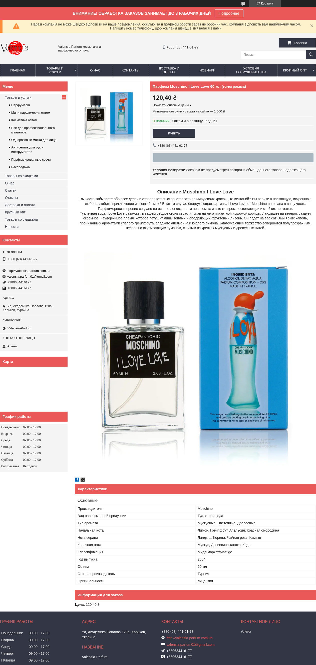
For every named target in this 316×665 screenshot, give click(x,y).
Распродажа (20, 167)
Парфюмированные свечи (31, 159)
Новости (12, 227)
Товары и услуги (55, 70)
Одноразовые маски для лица (34, 140)
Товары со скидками (21, 176)
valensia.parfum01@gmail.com (29, 276)
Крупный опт (295, 70)
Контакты (130, 70)
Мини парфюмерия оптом (30, 112)
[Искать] (311, 54)
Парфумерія (20, 105)
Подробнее (229, 13)
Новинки (207, 70)
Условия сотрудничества (251, 70)
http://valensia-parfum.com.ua (29, 271)
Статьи (10, 190)
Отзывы (11, 198)
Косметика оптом (24, 120)
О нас (95, 70)
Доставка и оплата (169, 70)
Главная (17, 70)
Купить (174, 133)
